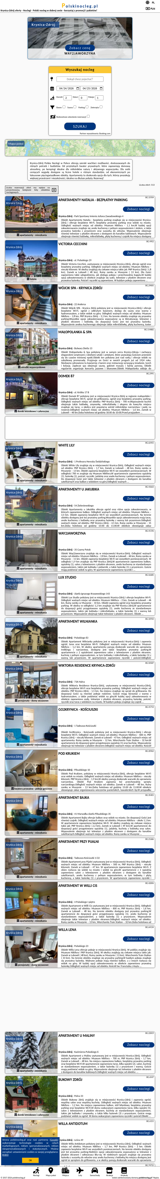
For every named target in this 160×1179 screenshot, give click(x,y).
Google (54, 1139)
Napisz (156, 1177)
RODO (5, 1154)
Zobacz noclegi (138, 209)
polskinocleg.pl (80, 6)
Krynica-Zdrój (14, 203)
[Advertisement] (80, 1000)
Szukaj (80, 126)
